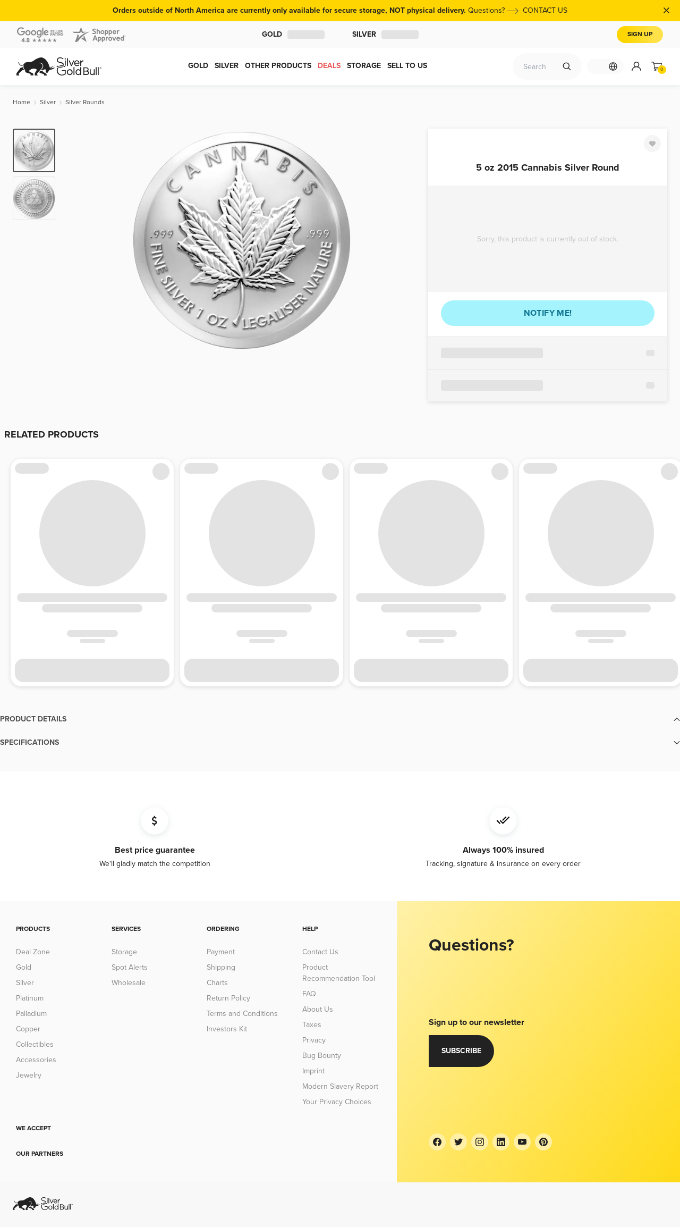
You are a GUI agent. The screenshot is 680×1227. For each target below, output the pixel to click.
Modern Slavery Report (340, 1086)
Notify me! (548, 313)
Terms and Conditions (242, 1013)
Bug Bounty (321, 1055)
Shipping (221, 967)
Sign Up (639, 34)
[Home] (21, 102)
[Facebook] (437, 1141)
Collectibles (35, 1044)
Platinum (30, 998)
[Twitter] (458, 1141)
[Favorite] (652, 143)
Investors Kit (227, 1028)
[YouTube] (522, 1141)
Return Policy (228, 998)
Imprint (313, 1070)
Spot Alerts (130, 967)
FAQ (309, 993)
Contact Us (320, 951)
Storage (124, 951)
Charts (217, 982)
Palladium (31, 1013)
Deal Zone (33, 951)
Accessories (36, 1059)
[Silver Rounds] (85, 102)
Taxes (311, 1024)
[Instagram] (479, 1141)
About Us (317, 1009)
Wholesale (129, 982)
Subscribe (461, 1050)
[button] (340, 719)
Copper (28, 1028)
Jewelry (28, 1075)
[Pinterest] (543, 1141)
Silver (385, 34)
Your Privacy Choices (336, 1101)
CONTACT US (545, 10)
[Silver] (48, 102)
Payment (221, 951)
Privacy (314, 1040)
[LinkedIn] (500, 1141)
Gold (293, 34)
